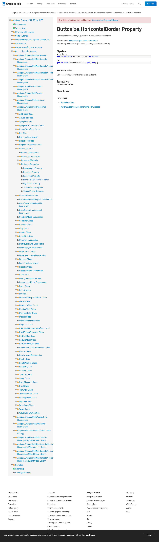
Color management (55, 508)
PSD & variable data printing (97, 508)
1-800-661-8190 (127, 4)
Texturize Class (26, 390)
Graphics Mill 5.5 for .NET (21, 13)
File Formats (20, 43)
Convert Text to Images (96, 500)
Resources (50, 4)
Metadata (51, 504)
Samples (19, 465)
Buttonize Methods (29, 160)
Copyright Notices (23, 472)
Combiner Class (26, 221)
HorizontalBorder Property (36, 180)
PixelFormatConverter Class (31, 332)
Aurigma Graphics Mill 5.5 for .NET (44, 13)
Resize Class (25, 351)
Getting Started (21, 36)
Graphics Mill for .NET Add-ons (28, 47)
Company (62, 4)
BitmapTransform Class (29, 129)
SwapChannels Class (28, 382)
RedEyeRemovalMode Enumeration (34, 347)
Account (73, 4)
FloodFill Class (25, 267)
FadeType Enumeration (29, 263)
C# (88, 519)
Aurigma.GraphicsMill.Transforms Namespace (94, 13)
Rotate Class (24, 359)
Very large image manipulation (59, 515)
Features (29, 4)
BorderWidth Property (32, 168)
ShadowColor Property (33, 187)
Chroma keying (53, 519)
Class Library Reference (67, 13)
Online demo (13, 500)
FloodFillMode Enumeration (31, 271)
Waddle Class (25, 401)
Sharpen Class (25, 370)
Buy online (12, 504)
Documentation (14, 515)
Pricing (39, 4)
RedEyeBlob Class (27, 336)
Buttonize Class (118, 13)
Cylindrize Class (26, 236)
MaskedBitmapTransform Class (33, 297)
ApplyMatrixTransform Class (31, 125)
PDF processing (53, 526)
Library (89, 523)
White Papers (131, 504)
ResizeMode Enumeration (30, 355)
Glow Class (24, 274)
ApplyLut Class (25, 121)
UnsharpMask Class (28, 397)
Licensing (19, 469)
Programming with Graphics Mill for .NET (32, 40)
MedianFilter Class (27, 309)
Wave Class (24, 409)
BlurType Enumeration (28, 137)
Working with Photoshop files (58, 523)
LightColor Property (31, 183)
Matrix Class (24, 301)
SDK (88, 512)
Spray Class (24, 378)
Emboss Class (25, 259)
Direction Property (31, 172)
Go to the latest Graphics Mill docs (105, 20)
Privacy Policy (88, 535)
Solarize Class (25, 374)
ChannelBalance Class (28, 195)
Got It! (149, 536)
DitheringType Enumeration (30, 248)
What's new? (13, 512)
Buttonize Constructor (30, 156)
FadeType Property (31, 176)
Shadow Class (25, 367)
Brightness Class (26, 141)
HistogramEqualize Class (30, 278)
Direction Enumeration (28, 240)
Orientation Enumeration (29, 321)
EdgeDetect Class (27, 251)
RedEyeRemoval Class (29, 344)
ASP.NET (90, 515)
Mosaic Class (25, 317)
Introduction (20, 24)
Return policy (13, 508)
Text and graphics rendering (58, 512)
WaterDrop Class (26, 405)
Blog (128, 512)
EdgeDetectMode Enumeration (32, 255)
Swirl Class (24, 386)
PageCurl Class (26, 324)
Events (128, 508)
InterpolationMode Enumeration (32, 282)
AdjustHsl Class (26, 118)
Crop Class (24, 228)
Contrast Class (25, 224)
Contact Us (130, 500)
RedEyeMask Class (27, 340)
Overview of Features (24, 32)
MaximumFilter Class (28, 305)
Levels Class (25, 290)
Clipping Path (92, 504)
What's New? (20, 28)
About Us (129, 497)
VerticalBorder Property (33, 191)
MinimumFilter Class (28, 313)
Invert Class (24, 286)
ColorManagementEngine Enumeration (35, 199)
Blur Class (23, 133)
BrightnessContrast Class (30, 145)
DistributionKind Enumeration (31, 244)
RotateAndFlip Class (28, 363)
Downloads (12, 497)
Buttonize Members (30, 152)
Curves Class (25, 232)
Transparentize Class (28, 394)
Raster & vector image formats (59, 497)
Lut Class (23, 294)
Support (11, 519)
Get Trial (150, 4)
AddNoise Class (26, 114)
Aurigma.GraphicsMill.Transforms (83, 40)
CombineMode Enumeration (31, 217)
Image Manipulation (94, 497)
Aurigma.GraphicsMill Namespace (31, 55)
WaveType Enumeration (29, 413)
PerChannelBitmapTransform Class (34, 328)
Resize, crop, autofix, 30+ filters (59, 500)
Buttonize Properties (133, 13)
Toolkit (89, 526)
